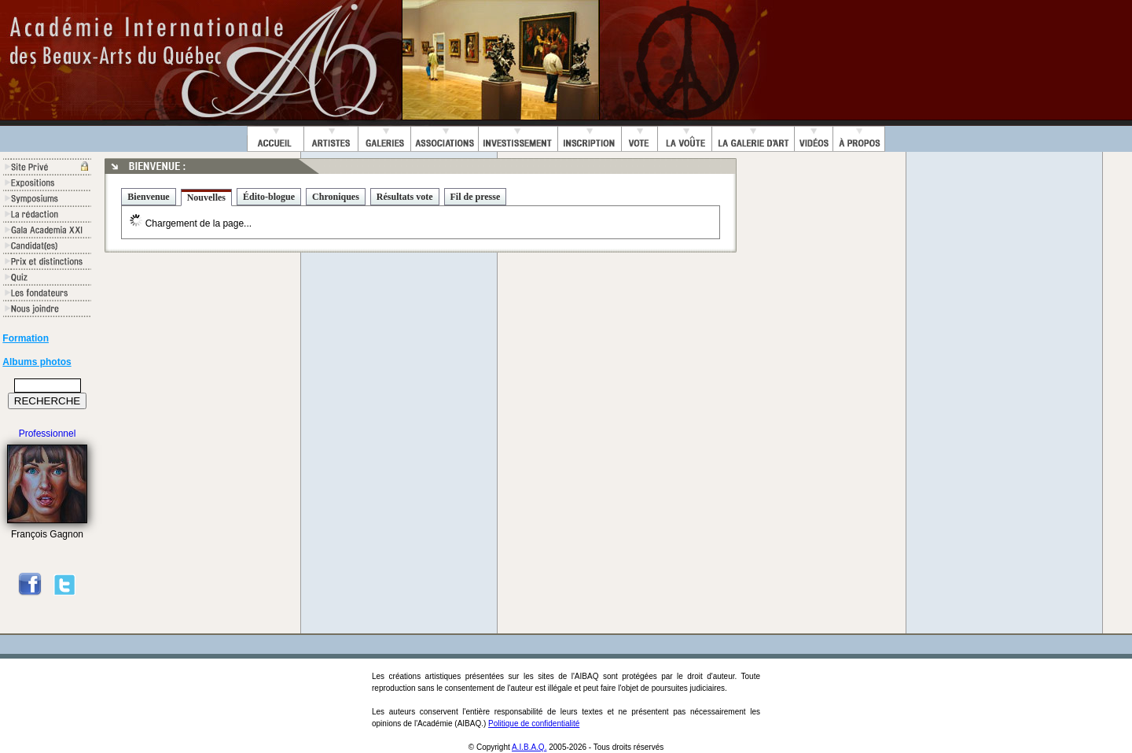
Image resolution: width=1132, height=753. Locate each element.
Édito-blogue (269, 196)
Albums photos (36, 361)
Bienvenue (148, 196)
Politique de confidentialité (533, 723)
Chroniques (335, 196)
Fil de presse (475, 196)
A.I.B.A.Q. (529, 747)
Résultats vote (405, 196)
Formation (25, 338)
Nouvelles (206, 197)
